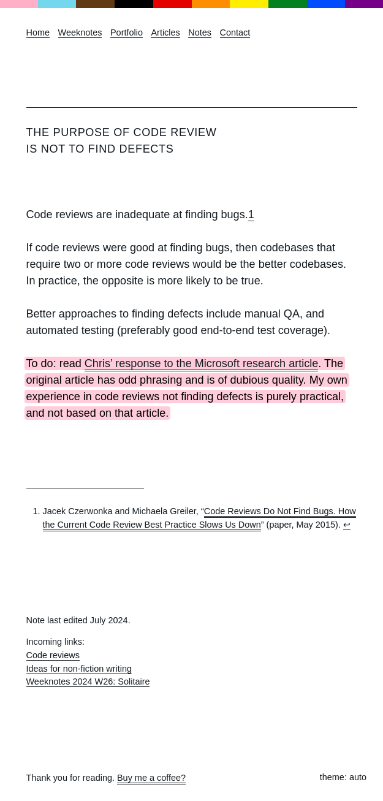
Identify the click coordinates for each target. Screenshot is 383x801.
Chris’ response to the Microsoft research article (201, 363)
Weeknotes (80, 32)
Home (38, 32)
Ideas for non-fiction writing (79, 669)
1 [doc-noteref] (251, 214)
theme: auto (343, 777)
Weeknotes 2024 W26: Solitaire (88, 681)
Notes (199, 32)
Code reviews (53, 655)
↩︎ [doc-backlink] (347, 525)
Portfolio (126, 32)
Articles (165, 32)
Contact (235, 32)
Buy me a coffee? (151, 778)
